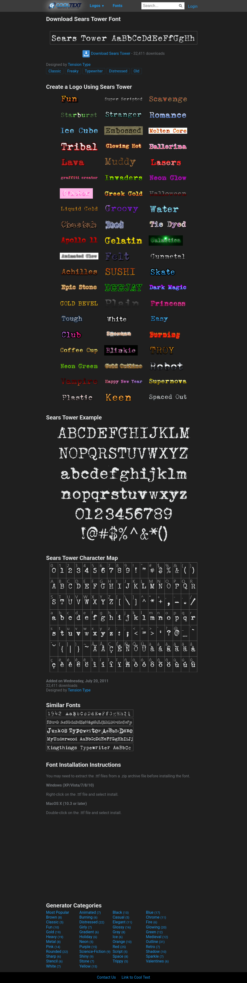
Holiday (88, 936)
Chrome (156, 917)
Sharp (53, 956)
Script (120, 951)
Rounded (57, 951)
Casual (121, 917)
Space (120, 956)
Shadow (156, 951)
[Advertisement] (23, 87)
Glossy (122, 927)
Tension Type (79, 64)
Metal (53, 941)
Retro (153, 946)
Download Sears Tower (106, 53)
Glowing (156, 927)
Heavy (54, 936)
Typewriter (94, 71)
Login (193, 6)
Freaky (73, 71)
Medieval (157, 936)
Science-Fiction (94, 951)
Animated (90, 912)
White (53, 966)
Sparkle (155, 956)
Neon (86, 941)
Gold (53, 932)
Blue (153, 912)
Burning (88, 917)
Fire (151, 922)
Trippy (120, 961)
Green (154, 932)
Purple (88, 946)
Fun (52, 927)
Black (121, 912)
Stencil (54, 961)
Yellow (88, 966)
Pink (53, 946)
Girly (85, 927)
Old (136, 71)
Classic (54, 71)
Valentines (157, 961)
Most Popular (57, 912)
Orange (122, 941)
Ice (118, 936)
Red (119, 946)
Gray (119, 932)
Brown (54, 917)
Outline (155, 941)
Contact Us (106, 977)
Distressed (118, 71)
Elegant (122, 922)
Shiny (86, 956)
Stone (86, 961)
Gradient (89, 932)
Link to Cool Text (136, 977)
